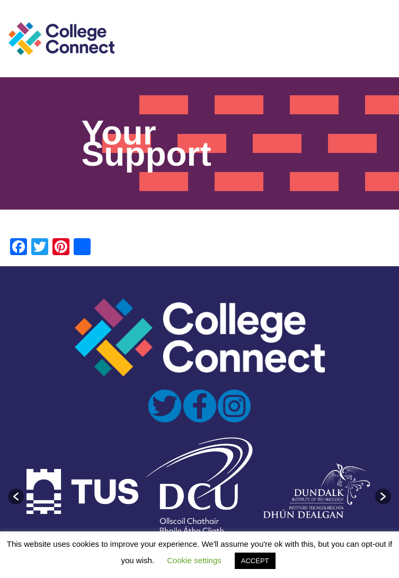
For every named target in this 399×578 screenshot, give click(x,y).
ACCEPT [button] (255, 561)
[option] (82, 491)
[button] (16, 496)
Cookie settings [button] (194, 560)
